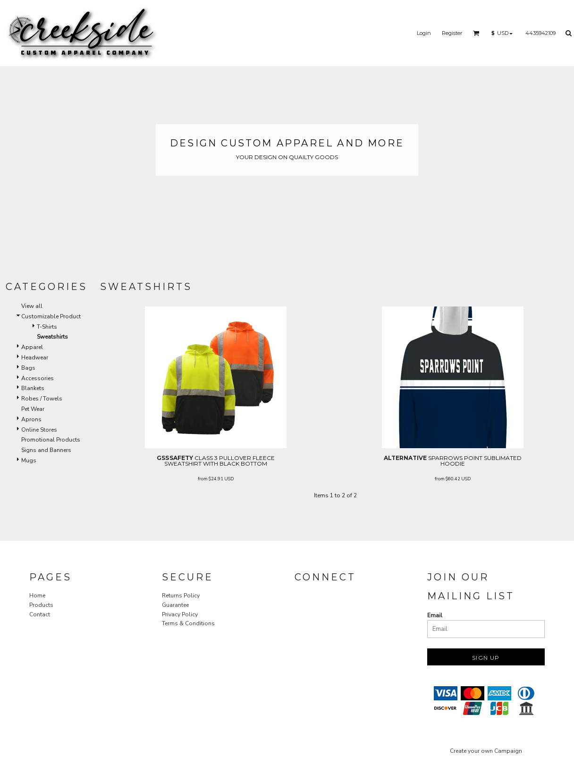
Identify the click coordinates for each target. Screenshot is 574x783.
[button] (476, 33)
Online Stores (39, 430)
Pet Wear (32, 409)
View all (31, 306)
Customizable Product (51, 316)
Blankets (32, 388)
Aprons (31, 419)
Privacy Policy (180, 614)
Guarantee (175, 605)
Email (434, 615)
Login (424, 33)
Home (37, 595)
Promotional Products (50, 439)
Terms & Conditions (188, 623)
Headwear (34, 357)
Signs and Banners (46, 450)
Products (41, 605)
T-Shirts (47, 327)
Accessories (37, 378)
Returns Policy (181, 595)
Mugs (28, 460)
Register (452, 33)
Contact (39, 614)
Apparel (32, 347)
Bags (28, 368)
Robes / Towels (41, 398)
